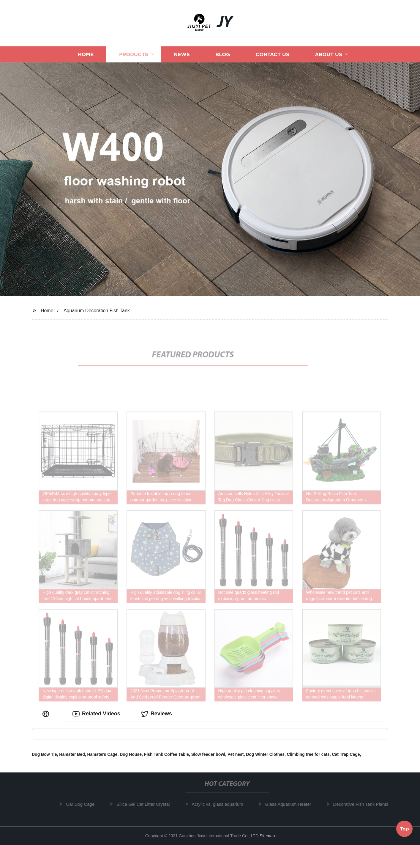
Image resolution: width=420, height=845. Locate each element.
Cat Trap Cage (346, 754)
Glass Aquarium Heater (291, 804)
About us (328, 54)
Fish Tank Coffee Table (166, 754)
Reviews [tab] (156, 713)
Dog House (131, 754)
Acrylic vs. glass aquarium (219, 804)
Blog (222, 54)
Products (133, 54)
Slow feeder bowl (208, 754)
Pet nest (236, 754)
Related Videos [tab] (96, 713)
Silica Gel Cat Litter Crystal (145, 804)
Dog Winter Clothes (265, 754)
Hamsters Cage (102, 754)
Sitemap (267, 835)
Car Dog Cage (82, 804)
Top (404, 829)
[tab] (47, 714)
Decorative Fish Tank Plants (363, 804)
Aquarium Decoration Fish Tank (97, 310)
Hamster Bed (72, 754)
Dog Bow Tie (44, 754)
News (182, 54)
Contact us (272, 54)
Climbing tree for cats (308, 754)
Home (86, 54)
